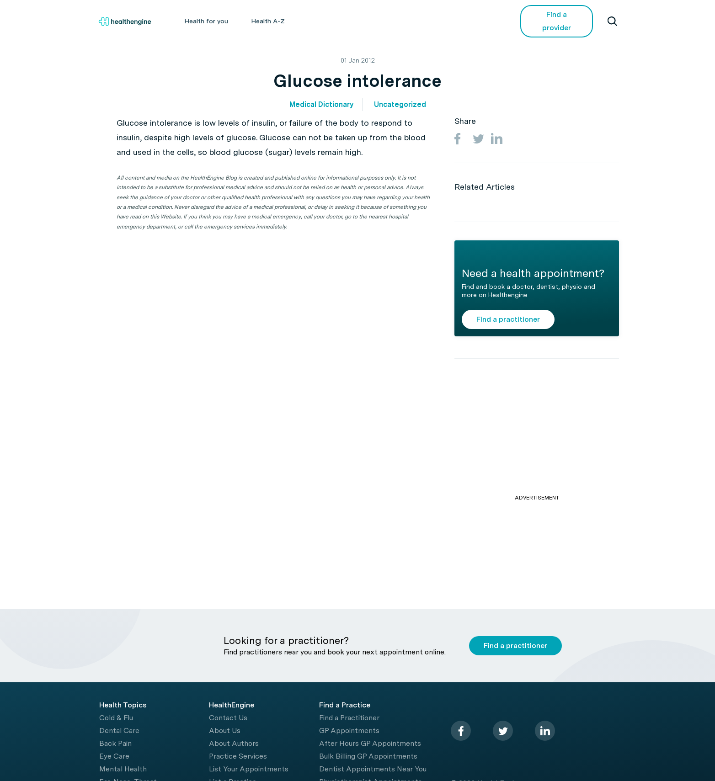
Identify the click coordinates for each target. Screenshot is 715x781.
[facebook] (461, 731)
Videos (423, 21)
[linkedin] (545, 731)
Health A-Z (268, 21)
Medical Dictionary (321, 104)
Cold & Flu (116, 717)
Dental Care (119, 730)
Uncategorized (400, 104)
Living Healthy (329, 21)
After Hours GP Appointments (370, 743)
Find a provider (556, 21)
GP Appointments (349, 730)
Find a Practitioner (349, 717)
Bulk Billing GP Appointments (368, 756)
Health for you (206, 21)
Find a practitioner (508, 319)
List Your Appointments (248, 769)
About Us (224, 730)
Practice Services (238, 756)
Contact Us (228, 717)
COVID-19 (472, 21)
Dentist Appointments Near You (373, 769)
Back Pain (115, 743)
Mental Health (123, 769)
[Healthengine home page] (124, 21)
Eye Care (114, 756)
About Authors (234, 743)
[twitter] (503, 731)
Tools (381, 21)
